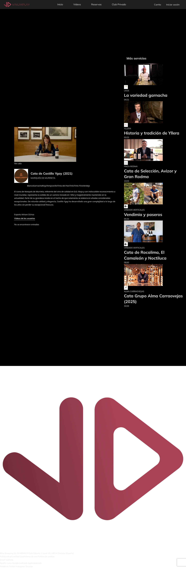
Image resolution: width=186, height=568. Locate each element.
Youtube (29, 566)
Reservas (96, 4)
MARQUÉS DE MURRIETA (43, 178)
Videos (77, 4)
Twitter (12, 566)
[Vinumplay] (17, 4)
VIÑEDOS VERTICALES (134, 210)
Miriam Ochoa (28, 214)
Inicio (60, 4)
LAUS (126, 90)
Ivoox (9, 563)
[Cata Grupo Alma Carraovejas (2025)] (153, 275)
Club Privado (119, 4)
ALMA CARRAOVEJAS (134, 291)
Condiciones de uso (28, 556)
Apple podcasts (35, 563)
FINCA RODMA (131, 166)
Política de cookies (46, 556)
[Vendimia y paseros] (143, 194)
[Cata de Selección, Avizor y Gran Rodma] (153, 150)
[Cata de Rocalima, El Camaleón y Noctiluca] (153, 231)
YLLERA (127, 128)
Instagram (20, 566)
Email (2, 560)
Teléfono (9, 560)
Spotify (3, 563)
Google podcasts (19, 563)
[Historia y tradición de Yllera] (151, 112)
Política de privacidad (9, 556)
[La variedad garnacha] (145, 74)
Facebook (4, 566)
